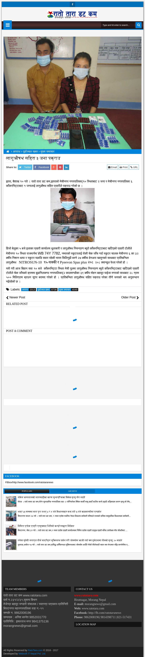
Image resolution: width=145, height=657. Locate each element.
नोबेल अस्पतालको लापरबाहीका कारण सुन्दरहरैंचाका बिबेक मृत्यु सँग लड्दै (51, 497)
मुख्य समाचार (68, 289)
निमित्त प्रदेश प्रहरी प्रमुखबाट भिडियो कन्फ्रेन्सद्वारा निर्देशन (46, 526)
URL (134, 167)
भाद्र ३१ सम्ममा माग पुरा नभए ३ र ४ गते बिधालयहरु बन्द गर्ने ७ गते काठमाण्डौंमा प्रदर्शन (60, 512)
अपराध (29, 289)
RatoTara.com (35, 650)
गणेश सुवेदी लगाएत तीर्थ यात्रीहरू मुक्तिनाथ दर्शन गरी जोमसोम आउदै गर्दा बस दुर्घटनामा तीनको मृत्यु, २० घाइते (70, 540)
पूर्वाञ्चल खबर (47, 289)
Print (123, 167)
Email (112, 167)
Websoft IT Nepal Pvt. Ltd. (32, 653)
